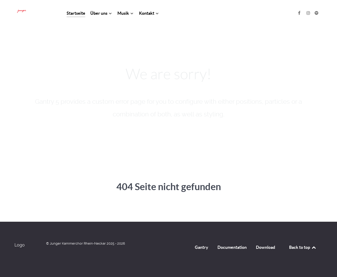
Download (265, 247)
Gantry (201, 247)
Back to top (302, 247)
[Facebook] (300, 13)
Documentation (232, 247)
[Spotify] (316, 13)
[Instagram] (309, 13)
